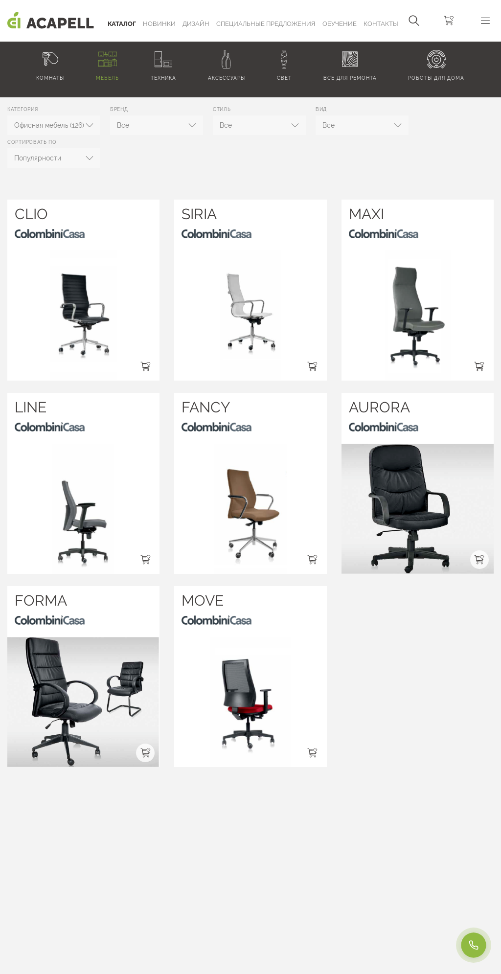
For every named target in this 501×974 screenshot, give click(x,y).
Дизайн (195, 23)
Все (123, 125)
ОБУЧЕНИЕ (339, 23)
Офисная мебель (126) (49, 125)
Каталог (122, 23)
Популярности (37, 158)
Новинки (159, 23)
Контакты (381, 23)
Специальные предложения (265, 23)
